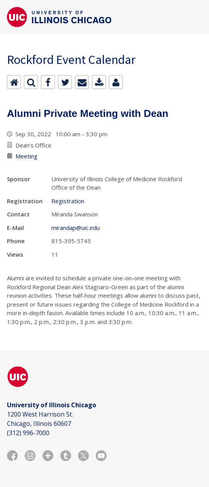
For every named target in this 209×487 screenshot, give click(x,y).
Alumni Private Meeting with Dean (87, 113)
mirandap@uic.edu (75, 227)
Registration (67, 201)
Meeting (26, 156)
